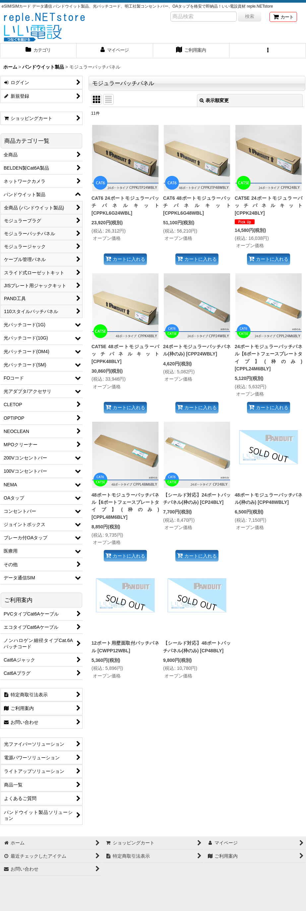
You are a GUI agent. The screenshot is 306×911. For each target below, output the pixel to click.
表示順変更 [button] (214, 100)
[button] (267, 50)
